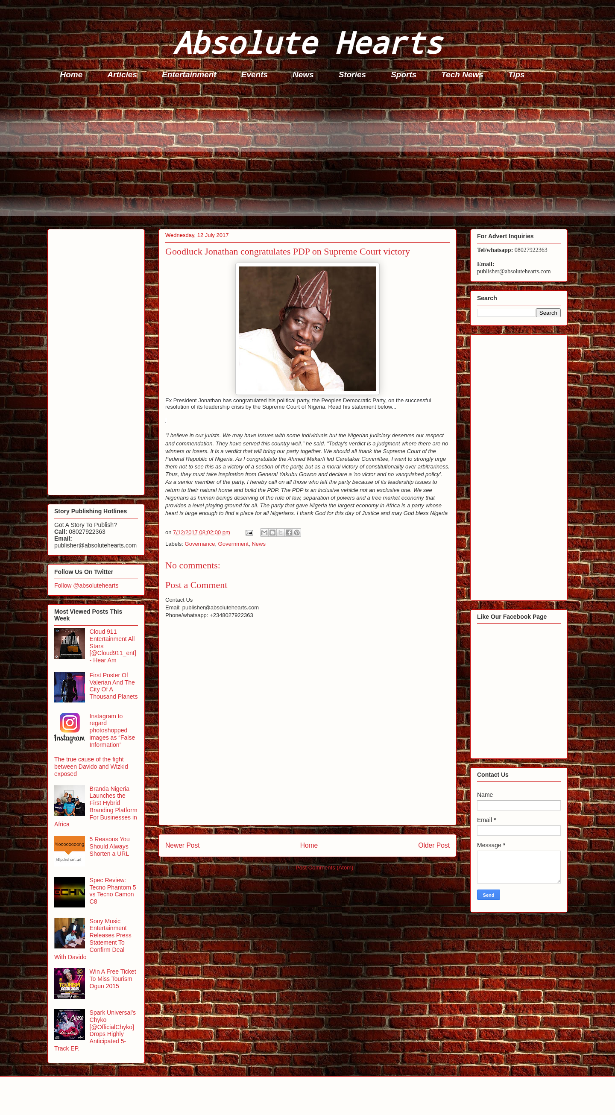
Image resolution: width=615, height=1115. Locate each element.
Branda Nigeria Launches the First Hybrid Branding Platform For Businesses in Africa (96, 806)
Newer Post (182, 845)
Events (254, 74)
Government (233, 544)
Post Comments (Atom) (324, 867)
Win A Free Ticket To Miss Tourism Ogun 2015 (113, 978)
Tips (516, 74)
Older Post (434, 845)
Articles (122, 74)
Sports (403, 74)
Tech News (462, 74)
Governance (200, 544)
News (303, 74)
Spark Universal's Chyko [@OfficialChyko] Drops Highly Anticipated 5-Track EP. (95, 1030)
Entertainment (189, 74)
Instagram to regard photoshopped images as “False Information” (112, 730)
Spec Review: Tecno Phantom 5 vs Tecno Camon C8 (113, 891)
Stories (352, 74)
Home (71, 74)
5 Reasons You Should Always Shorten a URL (110, 846)
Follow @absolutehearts (86, 585)
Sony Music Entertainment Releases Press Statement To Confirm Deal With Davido (93, 939)
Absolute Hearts (307, 42)
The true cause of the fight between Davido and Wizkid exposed (91, 766)
